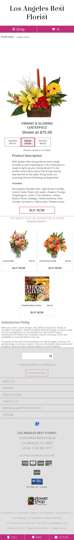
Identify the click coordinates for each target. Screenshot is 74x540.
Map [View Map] (37, 537)
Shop (18, 29)
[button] (37, 481)
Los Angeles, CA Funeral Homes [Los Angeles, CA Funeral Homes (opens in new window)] (19, 513)
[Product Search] (37, 356)
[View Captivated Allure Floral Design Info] (55, 244)
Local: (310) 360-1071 (37, 448)
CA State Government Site (53, 523)
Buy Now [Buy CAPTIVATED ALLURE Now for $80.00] (55, 268)
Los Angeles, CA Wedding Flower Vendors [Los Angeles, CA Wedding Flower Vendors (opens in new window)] (36, 518)
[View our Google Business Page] (37, 425)
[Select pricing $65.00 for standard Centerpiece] (13, 142)
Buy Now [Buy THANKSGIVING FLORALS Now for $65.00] (37, 312)
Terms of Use (59, 528)
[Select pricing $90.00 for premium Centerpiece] (42, 142)
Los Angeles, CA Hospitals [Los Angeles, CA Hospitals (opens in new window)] (55, 513)
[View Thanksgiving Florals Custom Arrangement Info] (37, 289)
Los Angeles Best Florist (37, 12)
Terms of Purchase (38, 528)
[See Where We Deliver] (37, 372)
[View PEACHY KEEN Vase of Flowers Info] (19, 244)
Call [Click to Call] (12, 537)
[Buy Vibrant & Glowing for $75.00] (37, 210)
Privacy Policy (15, 528)
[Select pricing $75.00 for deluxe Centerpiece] (27, 142)
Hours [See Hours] (62, 537)
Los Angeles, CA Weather (20, 523)
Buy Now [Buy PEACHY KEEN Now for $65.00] (18, 268)
